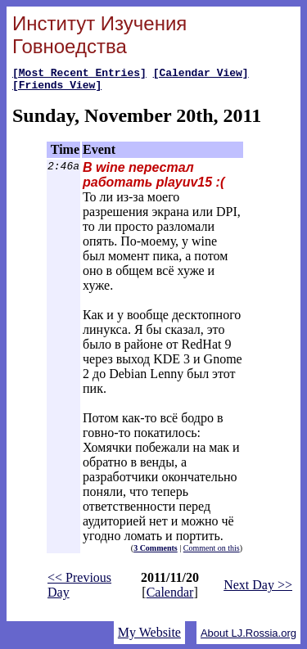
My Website (149, 637)
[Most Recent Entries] (79, 74)
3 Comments (155, 552)
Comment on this (211, 552)
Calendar (170, 597)
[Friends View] (57, 89)
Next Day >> (257, 590)
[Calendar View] (201, 74)
